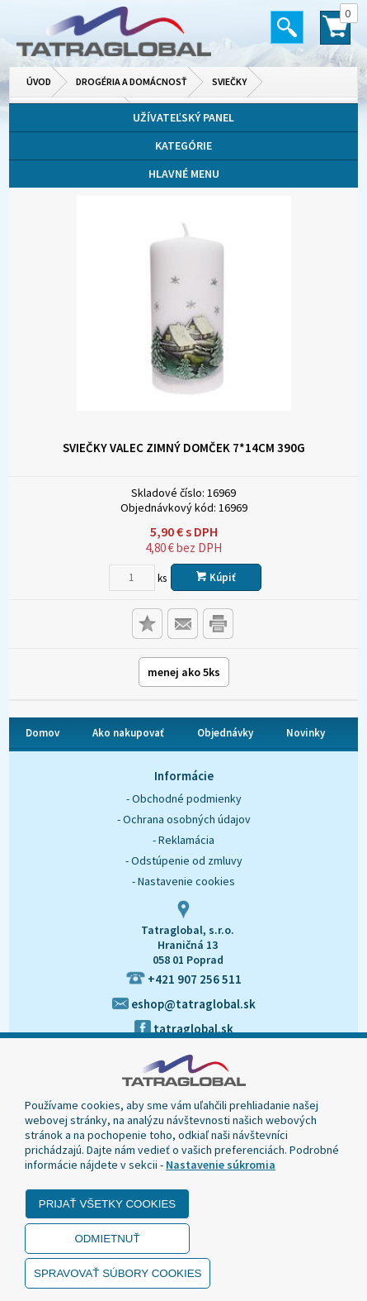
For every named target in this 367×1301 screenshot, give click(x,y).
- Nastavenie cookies (183, 881)
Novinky (305, 733)
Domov (42, 733)
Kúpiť (216, 577)
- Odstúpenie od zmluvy (183, 860)
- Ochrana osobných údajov (184, 819)
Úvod (38, 81)
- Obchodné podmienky (184, 798)
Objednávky (225, 733)
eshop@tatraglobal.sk (184, 1004)
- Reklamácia (183, 839)
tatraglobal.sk (183, 1029)
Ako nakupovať (128, 733)
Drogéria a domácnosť (131, 81)
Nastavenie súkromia (220, 1164)
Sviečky (229, 81)
